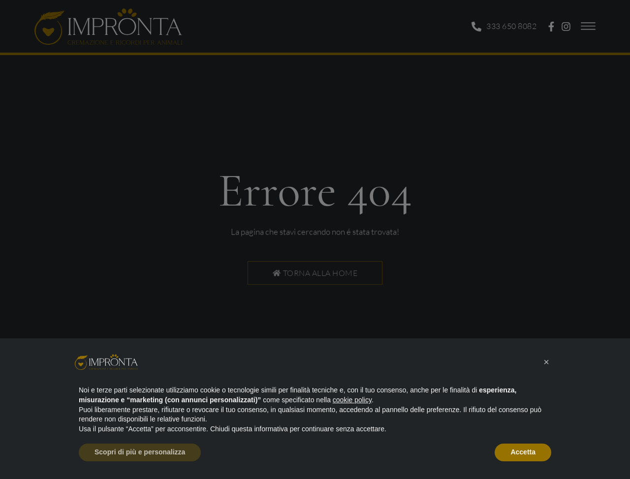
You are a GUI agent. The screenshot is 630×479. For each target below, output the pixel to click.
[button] (546, 362)
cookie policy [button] (352, 400)
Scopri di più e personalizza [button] (139, 452)
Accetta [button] (523, 452)
